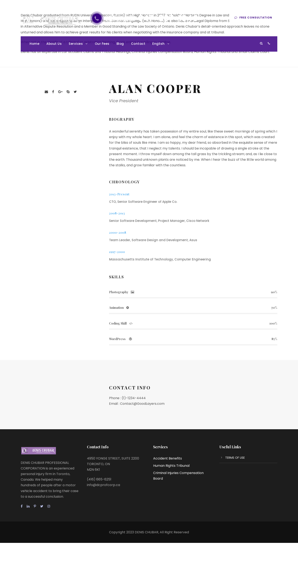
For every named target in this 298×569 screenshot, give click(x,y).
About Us (54, 43)
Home (34, 43)
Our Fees (102, 43)
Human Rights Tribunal (171, 465)
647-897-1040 (168, 18)
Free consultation (253, 17)
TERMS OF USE (235, 458)
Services (76, 43)
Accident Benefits (167, 458)
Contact (138, 43)
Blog (120, 43)
